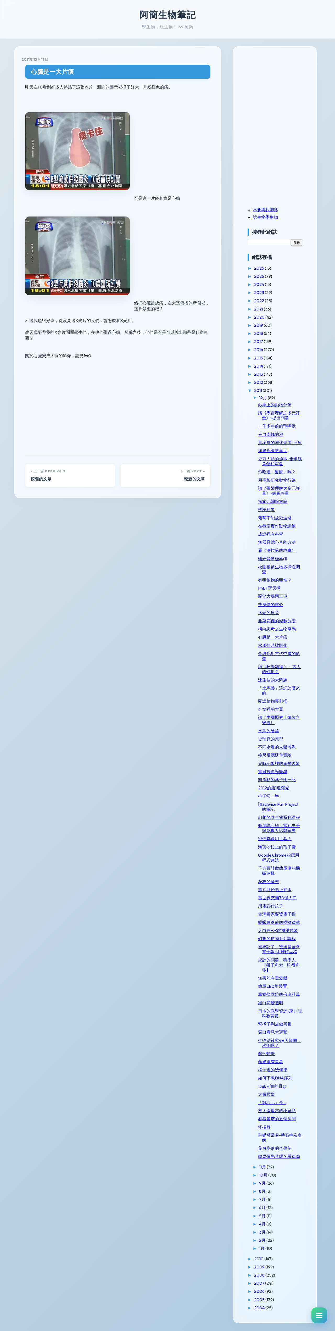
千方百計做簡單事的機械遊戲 (279, 871)
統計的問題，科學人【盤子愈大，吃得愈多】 (279, 964)
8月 (262, 1191)
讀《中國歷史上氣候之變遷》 (279, 720)
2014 (259, 366)
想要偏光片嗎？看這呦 (279, 1156)
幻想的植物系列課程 (277, 938)
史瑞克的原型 (270, 738)
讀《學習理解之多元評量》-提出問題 (279, 415)
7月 (262, 1199)
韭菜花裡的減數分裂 (277, 620)
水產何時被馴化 (272, 645)
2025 (259, 276)
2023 (259, 292)
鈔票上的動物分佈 (275, 404)
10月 (263, 1175)
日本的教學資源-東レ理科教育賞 (280, 1013)
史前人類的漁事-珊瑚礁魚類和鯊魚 (280, 461)
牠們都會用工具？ (275, 838)
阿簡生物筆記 (167, 14)
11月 (263, 1166)
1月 (262, 1248)
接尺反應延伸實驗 (275, 755)
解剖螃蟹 (266, 1053)
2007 (259, 1283)
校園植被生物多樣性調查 (279, 569)
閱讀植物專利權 (272, 701)
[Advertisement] (280, 90)
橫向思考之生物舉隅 (277, 628)
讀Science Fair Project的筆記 (278, 807)
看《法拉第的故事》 (277, 550)
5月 (262, 1215)
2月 (262, 1240)
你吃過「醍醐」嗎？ (277, 471)
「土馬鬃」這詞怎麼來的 (279, 690)
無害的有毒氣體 (272, 978)
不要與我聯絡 (265, 209)
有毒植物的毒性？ (275, 580)
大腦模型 (266, 1094)
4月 (262, 1224)
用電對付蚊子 (270, 905)
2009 (259, 1266)
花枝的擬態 (268, 881)
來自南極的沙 (270, 434)
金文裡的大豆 (270, 709)
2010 (259, 1258)
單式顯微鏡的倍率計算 (279, 994)
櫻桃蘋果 (266, 509)
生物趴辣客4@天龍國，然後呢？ (279, 1043)
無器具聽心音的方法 (277, 542)
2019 (259, 325)
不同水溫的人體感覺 (277, 747)
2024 (259, 284)
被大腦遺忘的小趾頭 (277, 1110)
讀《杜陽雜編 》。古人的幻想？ (279, 669)
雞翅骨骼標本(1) (272, 558)
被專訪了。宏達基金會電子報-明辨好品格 (279, 949)
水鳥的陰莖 (268, 730)
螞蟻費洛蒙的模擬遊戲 (279, 922)
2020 (259, 317)
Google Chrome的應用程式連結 (278, 857)
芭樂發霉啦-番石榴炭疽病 (280, 1138)
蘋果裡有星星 (270, 1061)
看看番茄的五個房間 (277, 1118)
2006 (259, 1291)
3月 (262, 1232)
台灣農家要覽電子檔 (277, 914)
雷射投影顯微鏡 (272, 771)
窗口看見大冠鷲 (272, 1032)
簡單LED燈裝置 (272, 986)
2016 (259, 349)
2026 (259, 268)
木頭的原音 (268, 612)
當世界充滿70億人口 (277, 897)
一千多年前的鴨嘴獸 (277, 426)
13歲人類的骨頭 (272, 1086)
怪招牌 (264, 1127)
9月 (262, 1183)
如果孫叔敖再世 (272, 450)
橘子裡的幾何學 (272, 1069)
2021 (259, 309)
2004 (259, 1307)
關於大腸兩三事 (272, 596)
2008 (259, 1275)
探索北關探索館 (272, 501)
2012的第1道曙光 (273, 787)
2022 (259, 300)
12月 (263, 397)
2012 (259, 382)
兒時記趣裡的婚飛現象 (279, 763)
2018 (259, 333)
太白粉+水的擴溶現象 (278, 930)
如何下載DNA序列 (275, 1077)
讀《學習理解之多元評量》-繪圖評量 (279, 491)
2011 (258, 390)
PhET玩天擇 (269, 588)
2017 (259, 341)
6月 (262, 1207)
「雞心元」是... (272, 1102)
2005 (259, 1299)
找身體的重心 (270, 604)
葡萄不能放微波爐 (275, 517)
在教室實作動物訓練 (277, 526)
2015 (259, 358)
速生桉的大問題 (272, 680)
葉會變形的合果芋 (275, 1148)
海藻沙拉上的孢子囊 (277, 847)
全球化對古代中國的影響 (279, 656)
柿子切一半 (268, 795)
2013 (259, 374)
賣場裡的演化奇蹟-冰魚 (280, 442)
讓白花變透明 (270, 1002)
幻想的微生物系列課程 (279, 817)
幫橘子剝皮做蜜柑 (275, 1024)
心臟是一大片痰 (52, 71)
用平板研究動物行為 (277, 480)
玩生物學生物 (265, 217)
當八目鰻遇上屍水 (275, 889)
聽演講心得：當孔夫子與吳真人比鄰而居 (279, 828)
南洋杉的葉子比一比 (277, 779)
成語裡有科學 (270, 534)
